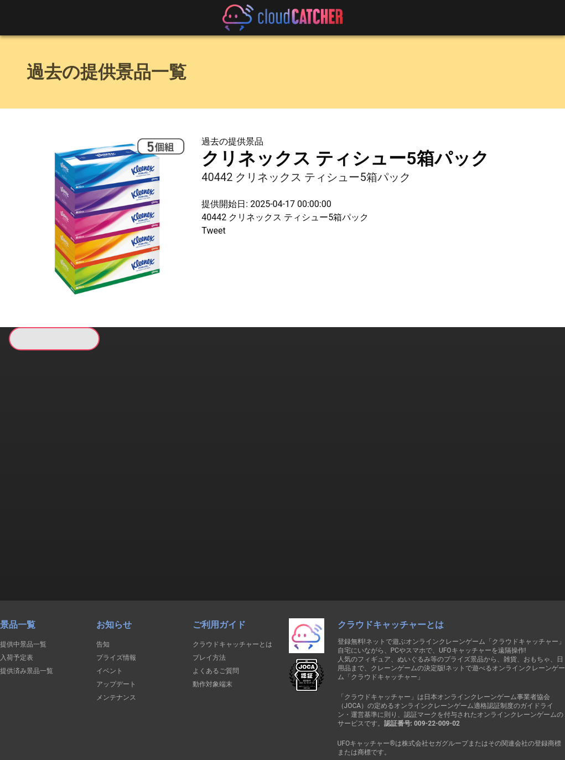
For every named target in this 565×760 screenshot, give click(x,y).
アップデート (116, 625)
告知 (103, 585)
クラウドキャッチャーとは (232, 585)
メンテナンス (116, 638)
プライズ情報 (116, 598)
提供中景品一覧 (23, 585)
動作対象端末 (212, 625)
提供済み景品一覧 (26, 612)
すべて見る (50, 494)
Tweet (213, 230)
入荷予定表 (16, 598)
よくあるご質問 (216, 612)
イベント (109, 612)
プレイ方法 (209, 598)
